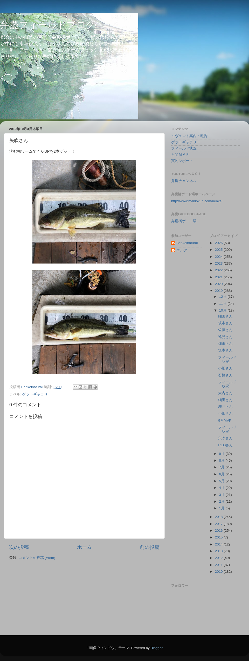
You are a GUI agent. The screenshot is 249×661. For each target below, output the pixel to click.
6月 (222, 474)
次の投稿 (19, 547)
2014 (219, 544)
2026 (219, 243)
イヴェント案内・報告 (189, 136)
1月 (222, 508)
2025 (219, 250)
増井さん (225, 407)
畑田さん (225, 344)
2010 (219, 572)
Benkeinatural (187, 243)
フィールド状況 (184, 148)
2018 (219, 517)
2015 (219, 537)
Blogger (156, 648)
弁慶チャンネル (184, 181)
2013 (219, 551)
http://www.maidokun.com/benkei (196, 201)
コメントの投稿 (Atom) (36, 558)
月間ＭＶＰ (180, 155)
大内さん (225, 393)
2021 (219, 277)
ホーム (84, 547)
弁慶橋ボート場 (184, 221)
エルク (181, 250)
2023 (219, 263)
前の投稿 (150, 547)
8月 (222, 460)
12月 (223, 297)
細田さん (225, 316)
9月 (222, 454)
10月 (223, 310)
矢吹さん (225, 438)
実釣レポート (182, 161)
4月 (222, 488)
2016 (219, 530)
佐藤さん (225, 330)
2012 (219, 558)
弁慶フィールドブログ (47, 24)
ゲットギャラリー (36, 394)
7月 (222, 467)
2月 (222, 501)
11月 (223, 304)
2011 (219, 565)
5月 (222, 481)
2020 (219, 284)
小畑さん (225, 368)
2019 (219, 291)
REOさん (225, 445)
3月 (222, 495)
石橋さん (225, 375)
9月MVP (224, 420)
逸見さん (225, 337)
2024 (219, 257)
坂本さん (225, 323)
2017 (219, 524)
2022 (219, 270)
